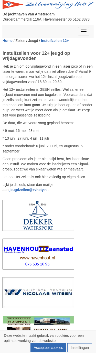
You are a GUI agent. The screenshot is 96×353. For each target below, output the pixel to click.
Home (8, 41)
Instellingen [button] (80, 348)
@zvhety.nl (28, 190)
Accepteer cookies (48, 348)
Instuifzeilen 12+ (55, 41)
